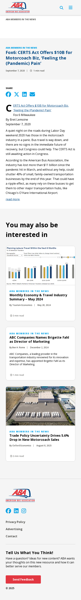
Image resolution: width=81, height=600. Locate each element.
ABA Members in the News (21, 19)
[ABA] (18, 7)
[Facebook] (8, 510)
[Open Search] (61, 7)
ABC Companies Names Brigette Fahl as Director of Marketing (39, 339)
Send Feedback (23, 579)
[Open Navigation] (70, 7)
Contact (11, 536)
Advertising (14, 529)
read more (13, 199)
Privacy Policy (15, 522)
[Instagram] (23, 510)
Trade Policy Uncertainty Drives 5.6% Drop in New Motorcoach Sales (39, 437)
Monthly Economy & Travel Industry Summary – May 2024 (38, 297)
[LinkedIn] (16, 510)
